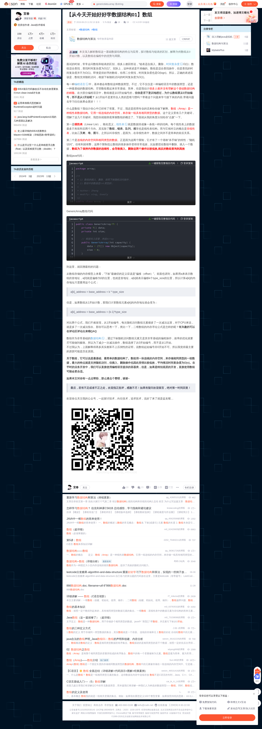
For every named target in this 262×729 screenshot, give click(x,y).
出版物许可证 (175, 713)
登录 (189, 4)
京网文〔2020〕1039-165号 (127, 710)
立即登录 (165, 31)
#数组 (95, 29)
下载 (30, 4)
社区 (38, 4)
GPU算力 (67, 3)
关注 (85, 487)
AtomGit (50, 4)
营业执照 (186, 713)
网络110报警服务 (88, 713)
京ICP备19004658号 (105, 710)
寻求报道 (109, 705)
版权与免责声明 (152, 713)
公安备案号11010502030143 (82, 710)
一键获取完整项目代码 (163, 163)
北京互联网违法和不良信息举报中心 (176, 710)
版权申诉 (164, 713)
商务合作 (98, 705)
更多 (80, 4)
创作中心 (233, 4)
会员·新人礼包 (207, 3)
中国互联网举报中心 (106, 713)
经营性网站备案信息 (150, 710)
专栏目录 (189, 487)
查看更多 (36, 159)
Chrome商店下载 (123, 713)
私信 (48, 47)
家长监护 (76, 713)
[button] (12, 66)
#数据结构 (84, 29)
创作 (249, 4)
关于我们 (77, 705)
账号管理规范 (138, 713)
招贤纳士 (87, 705)
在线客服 (162, 705)
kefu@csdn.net (145, 705)
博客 (22, 4)
